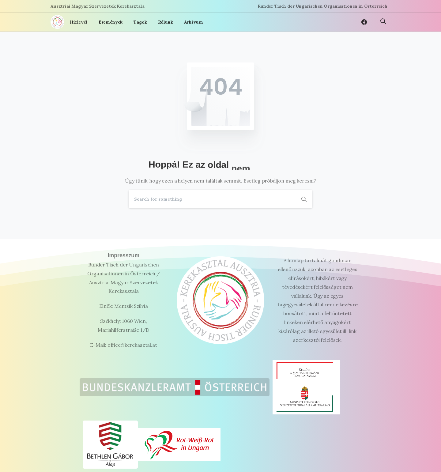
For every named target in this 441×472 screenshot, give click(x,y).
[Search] (212, 199)
